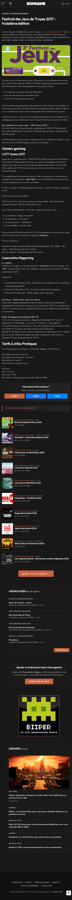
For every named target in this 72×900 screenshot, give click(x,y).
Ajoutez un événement (30, 886)
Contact (28, 882)
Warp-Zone (13, 640)
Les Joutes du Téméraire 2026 (27, 483)
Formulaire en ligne (39, 681)
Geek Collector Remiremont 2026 (29, 543)
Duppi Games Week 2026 (25, 513)
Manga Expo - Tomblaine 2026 (27, 498)
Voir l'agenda (61, 650)
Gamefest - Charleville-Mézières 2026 (31, 437)
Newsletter (17, 882)
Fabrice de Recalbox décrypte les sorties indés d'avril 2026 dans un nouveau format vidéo (37, 796)
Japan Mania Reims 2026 (25, 528)
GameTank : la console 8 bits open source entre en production (35, 837)
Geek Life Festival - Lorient (20, 602)
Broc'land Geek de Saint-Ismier (22, 627)
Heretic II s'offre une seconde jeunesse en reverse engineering (35, 847)
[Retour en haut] (68, 893)
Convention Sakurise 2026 (26, 467)
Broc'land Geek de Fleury (19, 615)
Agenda (54, 892)
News (60, 892)
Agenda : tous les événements (36, 573)
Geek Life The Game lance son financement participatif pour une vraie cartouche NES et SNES (38, 825)
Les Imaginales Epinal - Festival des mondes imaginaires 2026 (41, 558)
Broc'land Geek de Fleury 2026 (28, 422)
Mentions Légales (42, 882)
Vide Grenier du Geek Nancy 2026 (29, 452)
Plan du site (46, 886)
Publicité (55, 882)
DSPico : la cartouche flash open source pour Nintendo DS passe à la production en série (38, 812)
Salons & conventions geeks (15, 13)
